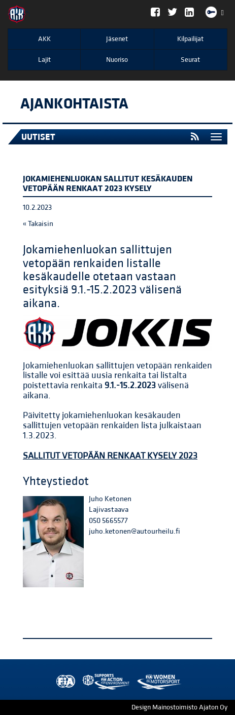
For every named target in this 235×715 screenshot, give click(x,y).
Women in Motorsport (103, 682)
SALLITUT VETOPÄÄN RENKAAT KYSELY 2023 (110, 456)
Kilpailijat (190, 39)
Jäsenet (117, 39)
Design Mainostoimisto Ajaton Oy (179, 707)
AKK (44, 39)
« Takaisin (38, 224)
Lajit (44, 59)
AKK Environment (84, 682)
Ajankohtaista (74, 104)
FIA (63, 682)
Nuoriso (117, 59)
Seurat (190, 59)
